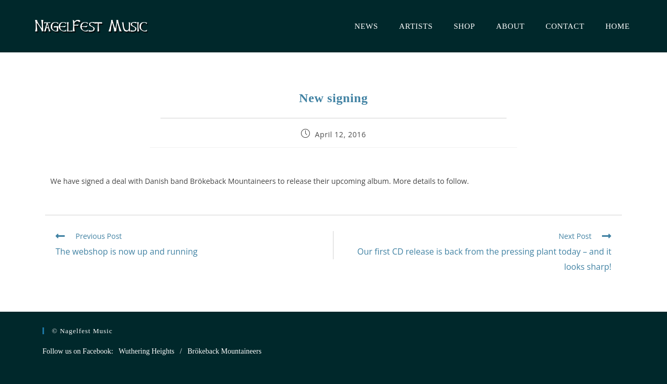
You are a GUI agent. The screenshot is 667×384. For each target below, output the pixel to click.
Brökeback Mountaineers (224, 351)
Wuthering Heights (146, 351)
